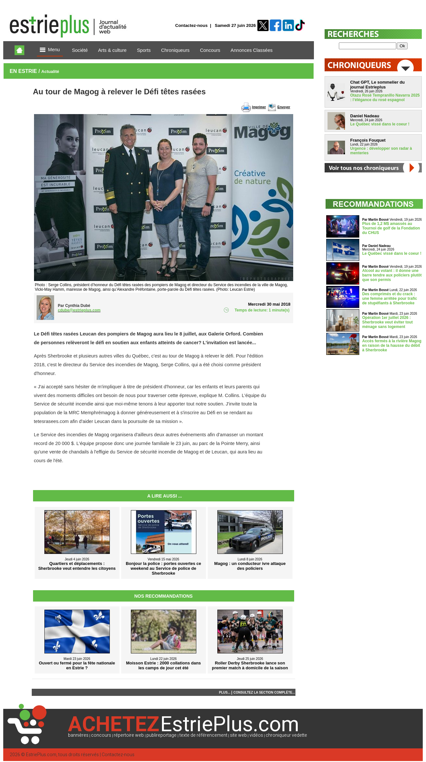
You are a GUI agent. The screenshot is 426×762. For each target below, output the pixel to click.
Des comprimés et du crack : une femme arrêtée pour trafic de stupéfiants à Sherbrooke (389, 298)
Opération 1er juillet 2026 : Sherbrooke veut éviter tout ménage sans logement (387, 322)
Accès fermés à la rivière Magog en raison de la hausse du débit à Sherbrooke (391, 345)
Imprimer (259, 107)
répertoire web (129, 735)
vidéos (256, 735)
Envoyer (283, 107)
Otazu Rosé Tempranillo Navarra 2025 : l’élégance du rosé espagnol (385, 97)
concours (101, 735)
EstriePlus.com (41, 754)
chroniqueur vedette (286, 735)
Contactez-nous (191, 25)
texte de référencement (203, 735)
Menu (50, 50)
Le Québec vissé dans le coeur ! (379, 124)
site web (238, 735)
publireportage (161, 735)
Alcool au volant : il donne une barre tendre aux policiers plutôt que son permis (391, 275)
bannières (78, 735)
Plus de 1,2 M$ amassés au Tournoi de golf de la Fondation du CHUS (391, 228)
